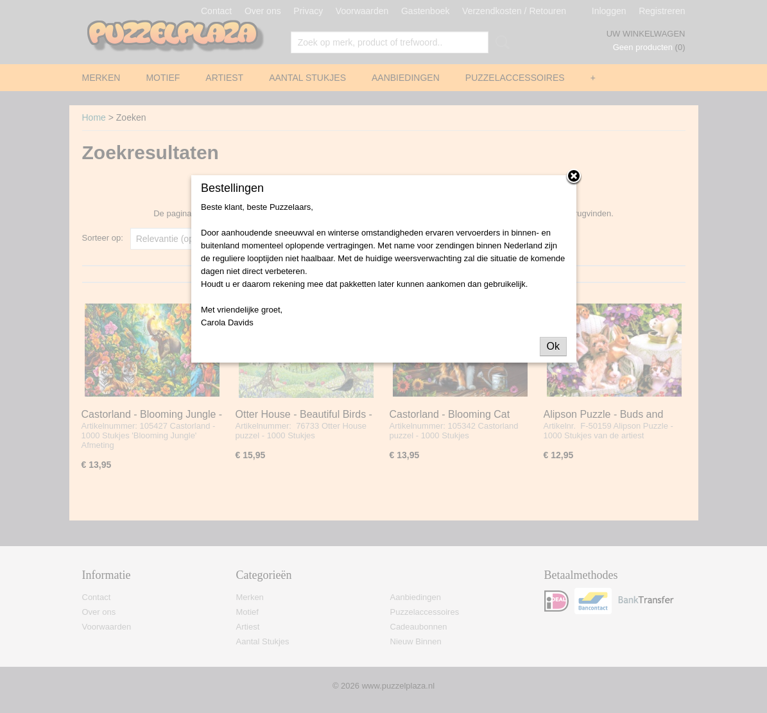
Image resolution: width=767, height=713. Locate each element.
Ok (553, 346)
